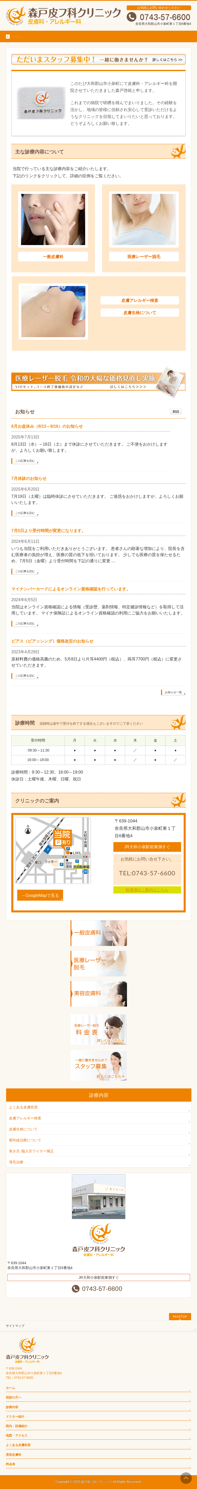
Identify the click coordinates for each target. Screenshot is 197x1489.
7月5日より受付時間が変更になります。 (48, 530)
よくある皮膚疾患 (23, 1107)
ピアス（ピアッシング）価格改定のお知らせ (52, 641)
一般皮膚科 (53, 256)
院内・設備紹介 (16, 1426)
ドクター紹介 (15, 1416)
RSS (176, 411)
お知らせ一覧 (173, 692)
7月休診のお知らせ (28, 478)
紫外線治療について (25, 1140)
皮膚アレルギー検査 (139, 300)
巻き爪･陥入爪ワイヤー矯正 (31, 1151)
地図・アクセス (16, 1435)
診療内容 (12, 1407)
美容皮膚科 (13, 1455)
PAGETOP (180, 1316)
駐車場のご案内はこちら (147, 890)
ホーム (10, 1388)
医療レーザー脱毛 (143, 256)
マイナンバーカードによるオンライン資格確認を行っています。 (70, 589)
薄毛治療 (16, 1162)
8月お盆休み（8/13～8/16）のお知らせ (47, 426)
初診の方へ (13, 1397)
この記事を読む (25, 460)
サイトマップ (15, 1326)
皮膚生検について (139, 312)
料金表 (10, 1464)
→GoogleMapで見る (40, 895)
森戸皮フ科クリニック (96, 1481)
